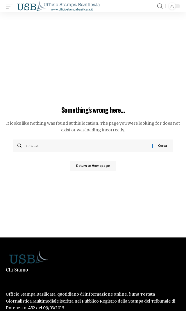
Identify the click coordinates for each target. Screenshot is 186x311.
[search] (160, 6)
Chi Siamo (17, 270)
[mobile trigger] (11, 6)
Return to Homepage (93, 166)
